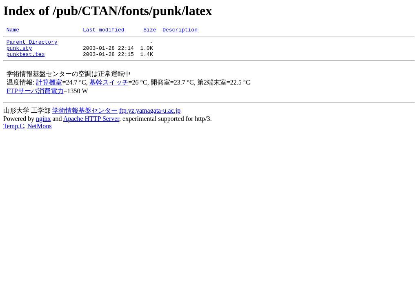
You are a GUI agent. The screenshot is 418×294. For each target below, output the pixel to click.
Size (149, 30)
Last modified (103, 30)
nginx (43, 123)
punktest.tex (26, 58)
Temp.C (13, 130)
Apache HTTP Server (91, 123)
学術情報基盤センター (85, 115)
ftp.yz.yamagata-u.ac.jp (149, 115)
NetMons (39, 130)
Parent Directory (32, 44)
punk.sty (19, 51)
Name (13, 30)
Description (180, 30)
